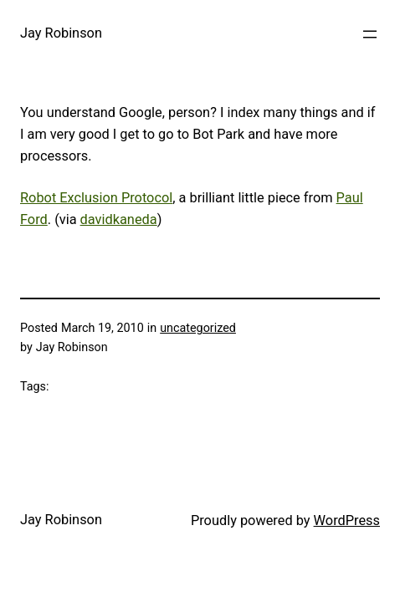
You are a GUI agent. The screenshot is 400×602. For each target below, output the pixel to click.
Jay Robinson (61, 33)
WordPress (347, 520)
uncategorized (198, 328)
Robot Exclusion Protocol (96, 198)
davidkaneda (118, 219)
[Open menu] (370, 34)
